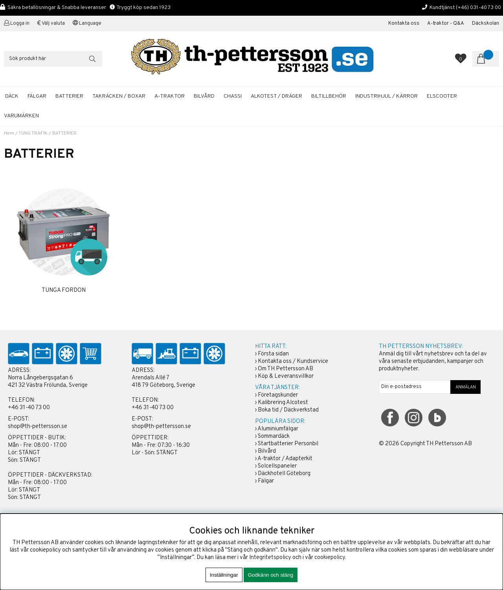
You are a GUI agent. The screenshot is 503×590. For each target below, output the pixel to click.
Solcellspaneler (277, 466)
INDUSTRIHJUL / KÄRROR (386, 96)
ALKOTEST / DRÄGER (276, 96)
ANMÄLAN (466, 387)
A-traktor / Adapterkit (284, 459)
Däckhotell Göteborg (284, 473)
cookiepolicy (329, 557)
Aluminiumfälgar (277, 429)
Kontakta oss (403, 23)
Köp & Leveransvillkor (286, 376)
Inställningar (224, 575)
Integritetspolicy (270, 557)
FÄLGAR (37, 96)
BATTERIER (69, 96)
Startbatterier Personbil (288, 444)
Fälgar (266, 481)
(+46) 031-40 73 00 (478, 7)
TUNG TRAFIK (33, 133)
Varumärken (21, 116)
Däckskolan (485, 23)
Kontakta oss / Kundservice (293, 361)
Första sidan (273, 354)
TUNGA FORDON (64, 290)
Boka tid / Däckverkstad (288, 410)
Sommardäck (274, 436)
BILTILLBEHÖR (328, 96)
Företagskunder (278, 395)
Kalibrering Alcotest (283, 402)
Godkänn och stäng (271, 575)
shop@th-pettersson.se (37, 426)
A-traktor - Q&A (445, 23)
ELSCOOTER (442, 96)
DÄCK (11, 96)
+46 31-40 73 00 (29, 408)
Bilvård (267, 451)
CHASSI (233, 96)
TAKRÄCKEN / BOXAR (118, 96)
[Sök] (53, 59)
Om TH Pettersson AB (285, 369)
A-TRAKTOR (169, 96)
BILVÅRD (204, 96)
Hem (9, 133)
